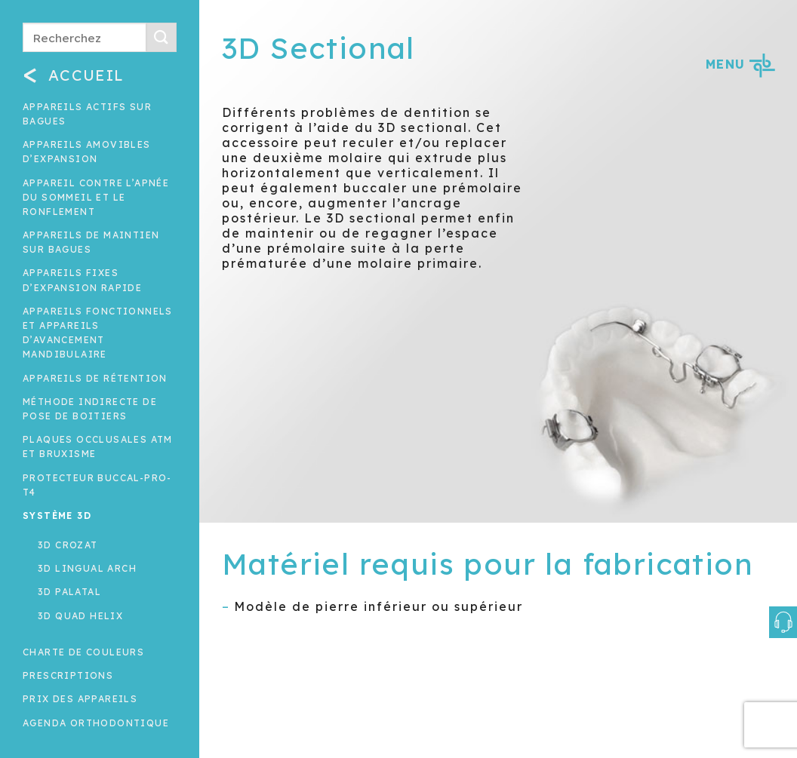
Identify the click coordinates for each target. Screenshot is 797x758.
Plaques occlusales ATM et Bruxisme (98, 446)
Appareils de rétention (95, 378)
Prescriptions (68, 675)
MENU (740, 64)
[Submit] (161, 37)
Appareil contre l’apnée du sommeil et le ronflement (96, 197)
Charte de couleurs (83, 652)
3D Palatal (69, 591)
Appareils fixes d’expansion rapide (82, 280)
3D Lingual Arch (87, 568)
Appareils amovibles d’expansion (87, 151)
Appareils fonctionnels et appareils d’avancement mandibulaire (98, 333)
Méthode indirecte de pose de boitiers (90, 409)
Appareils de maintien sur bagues (91, 242)
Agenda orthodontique (96, 723)
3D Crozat (68, 545)
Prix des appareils (80, 698)
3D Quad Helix (80, 615)
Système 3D (57, 515)
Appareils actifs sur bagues (87, 114)
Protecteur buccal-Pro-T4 (97, 485)
